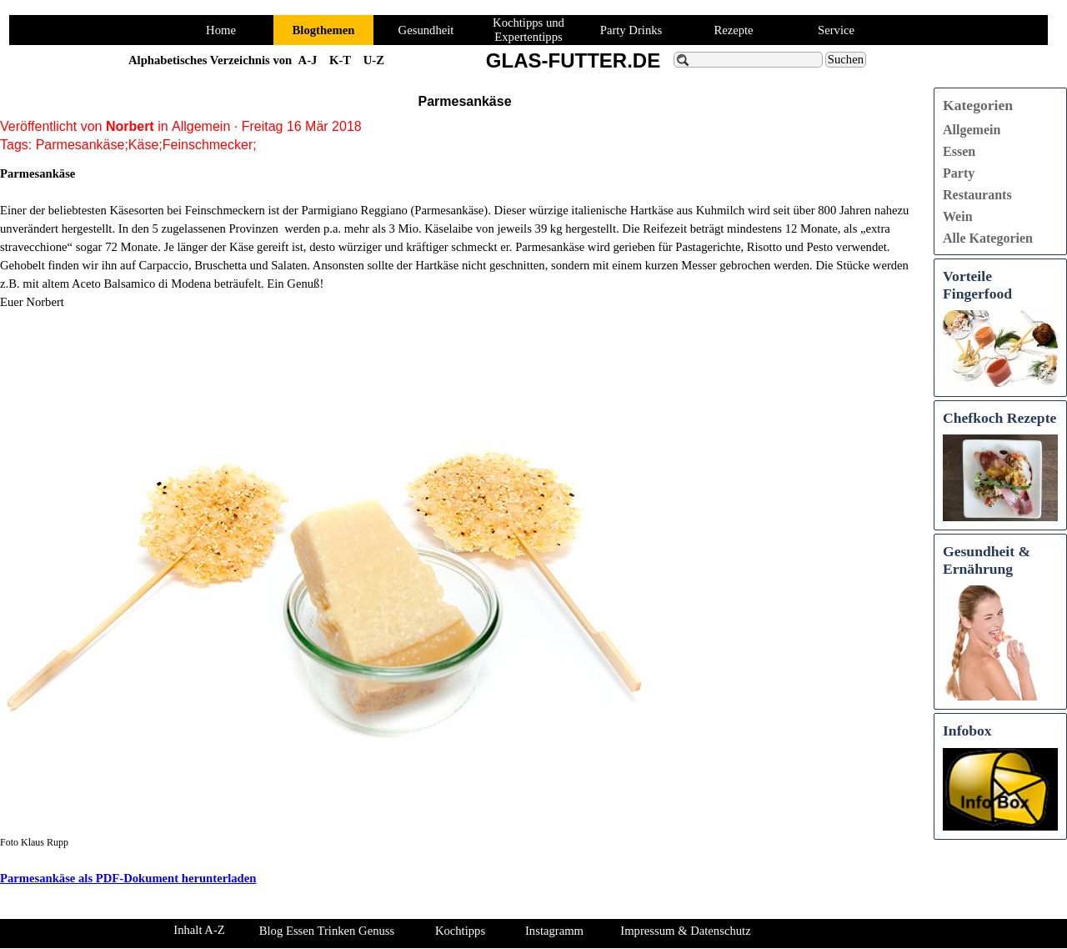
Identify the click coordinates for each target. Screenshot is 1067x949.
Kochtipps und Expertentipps (528, 29)
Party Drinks (631, 30)
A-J (308, 60)
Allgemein (971, 130)
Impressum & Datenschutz (685, 930)
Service (836, 30)
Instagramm (554, 930)
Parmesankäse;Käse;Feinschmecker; (146, 145)
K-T (340, 60)
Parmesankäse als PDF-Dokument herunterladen (128, 878)
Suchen (846, 59)
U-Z (373, 60)
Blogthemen (324, 30)
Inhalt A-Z (198, 929)
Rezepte (733, 30)
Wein (958, 216)
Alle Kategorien (988, 238)
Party (958, 173)
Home (221, 30)
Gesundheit (426, 30)
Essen (959, 151)
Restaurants (977, 195)
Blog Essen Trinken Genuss (326, 930)
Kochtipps (460, 930)
